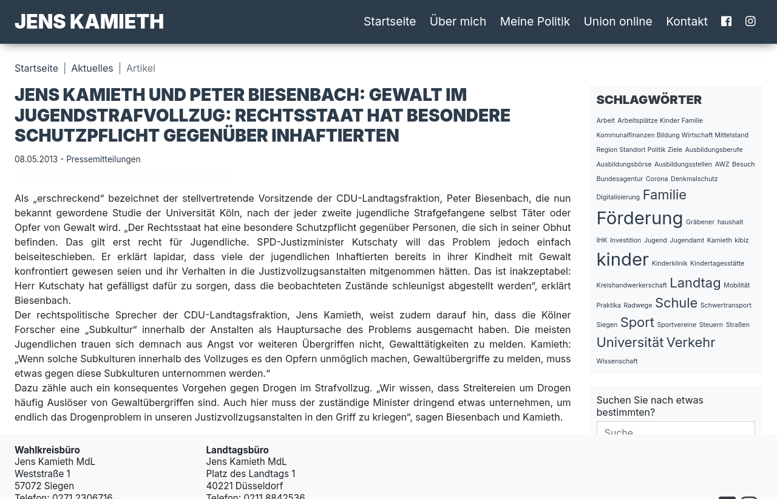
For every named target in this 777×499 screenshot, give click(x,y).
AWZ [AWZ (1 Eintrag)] (722, 164)
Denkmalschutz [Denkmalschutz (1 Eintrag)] (694, 179)
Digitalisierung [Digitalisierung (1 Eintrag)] (618, 197)
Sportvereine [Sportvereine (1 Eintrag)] (676, 325)
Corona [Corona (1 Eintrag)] (657, 179)
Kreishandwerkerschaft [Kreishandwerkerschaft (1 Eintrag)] (632, 285)
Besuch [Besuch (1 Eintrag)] (743, 164)
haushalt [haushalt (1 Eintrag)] (731, 222)
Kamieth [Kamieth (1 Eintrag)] (719, 240)
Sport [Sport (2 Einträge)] (637, 322)
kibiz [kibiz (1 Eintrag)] (741, 240)
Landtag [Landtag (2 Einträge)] (695, 283)
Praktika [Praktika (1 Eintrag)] (609, 305)
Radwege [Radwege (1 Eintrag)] (638, 305)
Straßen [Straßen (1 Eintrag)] (738, 325)
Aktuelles (92, 68)
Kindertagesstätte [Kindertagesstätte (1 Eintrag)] (717, 263)
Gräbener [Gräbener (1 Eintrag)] (700, 222)
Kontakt (687, 21)
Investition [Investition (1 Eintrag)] (625, 240)
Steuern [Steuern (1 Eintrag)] (711, 325)
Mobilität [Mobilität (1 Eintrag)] (737, 285)
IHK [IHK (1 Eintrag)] (602, 240)
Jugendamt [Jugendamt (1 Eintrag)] (687, 240)
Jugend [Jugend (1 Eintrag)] (655, 240)
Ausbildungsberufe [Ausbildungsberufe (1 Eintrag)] (713, 150)
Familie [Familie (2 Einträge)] (665, 194)
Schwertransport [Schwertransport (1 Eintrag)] (726, 305)
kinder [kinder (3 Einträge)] (623, 259)
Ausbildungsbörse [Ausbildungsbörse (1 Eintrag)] (624, 164)
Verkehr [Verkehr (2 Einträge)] (691, 342)
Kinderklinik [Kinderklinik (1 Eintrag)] (670, 263)
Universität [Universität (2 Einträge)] (630, 342)
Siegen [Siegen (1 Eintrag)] (607, 325)
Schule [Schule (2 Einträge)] (676, 303)
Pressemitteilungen (103, 159)
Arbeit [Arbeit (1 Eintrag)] (606, 121)
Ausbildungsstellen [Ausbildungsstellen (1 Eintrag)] (683, 164)
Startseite (390, 21)
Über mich (458, 21)
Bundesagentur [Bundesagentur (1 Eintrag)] (620, 179)
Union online (618, 21)
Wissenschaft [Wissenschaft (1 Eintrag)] (617, 361)
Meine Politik (535, 21)
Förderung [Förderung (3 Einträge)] (640, 218)
